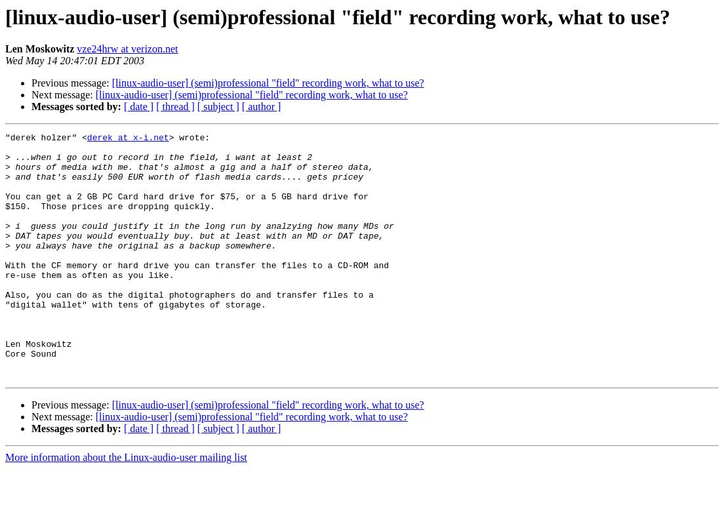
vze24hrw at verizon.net (127, 48)
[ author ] (261, 106)
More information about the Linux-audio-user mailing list (126, 506)
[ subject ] (218, 106)
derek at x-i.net (128, 139)
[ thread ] (175, 106)
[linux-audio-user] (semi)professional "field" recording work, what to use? (268, 83)
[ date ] (138, 106)
